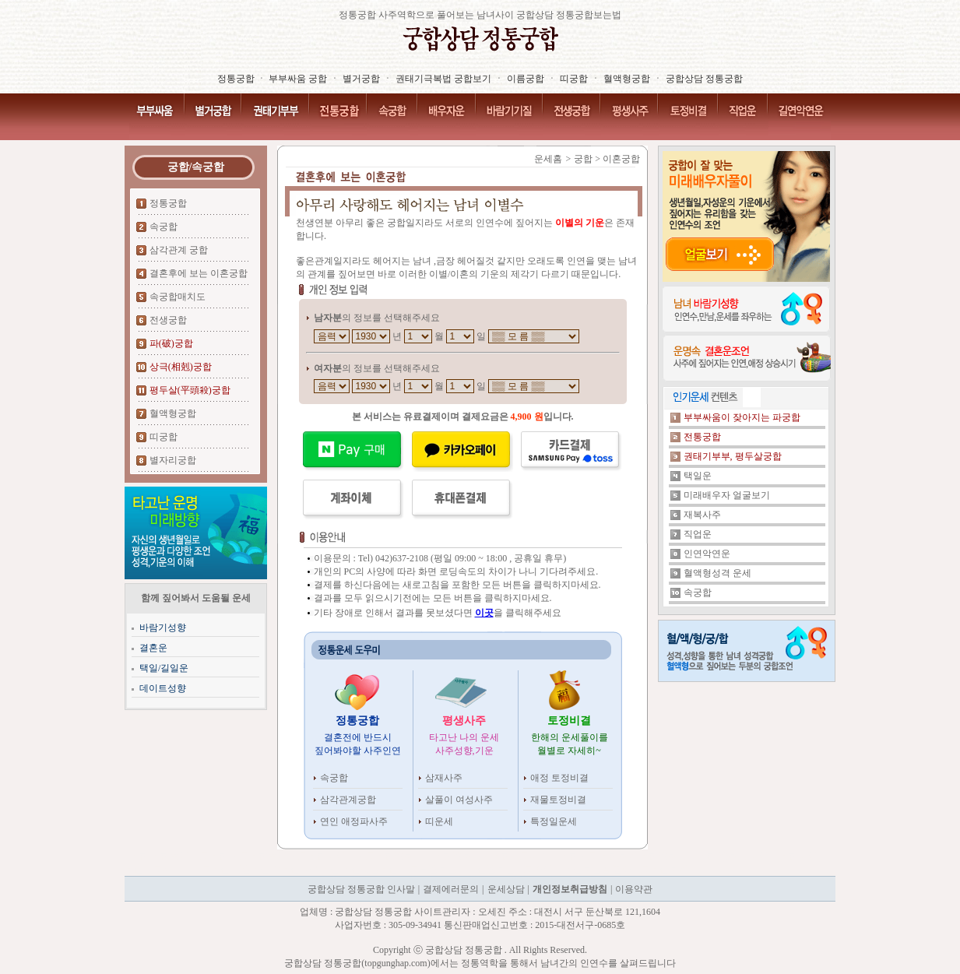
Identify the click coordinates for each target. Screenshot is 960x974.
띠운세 (439, 821)
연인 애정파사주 (354, 821)
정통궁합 (168, 203)
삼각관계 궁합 (178, 249)
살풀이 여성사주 (459, 799)
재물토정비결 (558, 799)
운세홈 (548, 158)
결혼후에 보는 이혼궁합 (198, 273)
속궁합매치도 (177, 296)
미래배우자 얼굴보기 (727, 495)
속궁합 (163, 226)
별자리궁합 (172, 460)
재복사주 (702, 514)
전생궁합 (168, 320)
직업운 (698, 534)
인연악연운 (707, 553)
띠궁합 (163, 436)
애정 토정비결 (559, 777)
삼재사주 (443, 777)
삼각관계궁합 (348, 799)
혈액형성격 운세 (717, 573)
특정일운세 (553, 821)
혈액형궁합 (172, 413)
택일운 (698, 475)
